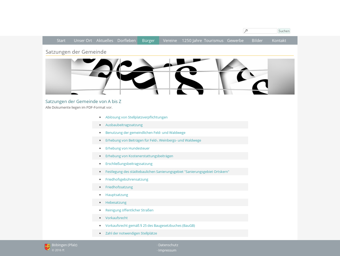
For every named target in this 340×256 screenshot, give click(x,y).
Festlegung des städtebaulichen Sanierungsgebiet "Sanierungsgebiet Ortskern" (167, 171)
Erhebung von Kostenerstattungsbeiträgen (139, 155)
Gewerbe (235, 40)
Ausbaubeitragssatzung (124, 124)
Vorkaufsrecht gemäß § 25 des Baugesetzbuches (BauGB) (150, 225)
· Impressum (166, 250)
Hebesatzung (115, 202)
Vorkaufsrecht (116, 217)
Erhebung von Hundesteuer (127, 148)
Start (61, 40)
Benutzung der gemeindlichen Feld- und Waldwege (145, 132)
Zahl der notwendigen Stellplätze (131, 233)
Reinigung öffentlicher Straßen (129, 210)
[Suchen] (260, 31)
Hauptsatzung (116, 194)
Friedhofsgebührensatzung (126, 179)
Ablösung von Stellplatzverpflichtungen (136, 117)
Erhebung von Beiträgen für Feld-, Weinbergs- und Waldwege (153, 140)
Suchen (284, 31)
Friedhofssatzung (119, 187)
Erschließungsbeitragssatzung (128, 163)
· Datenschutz (167, 244)
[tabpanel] (170, 104)
